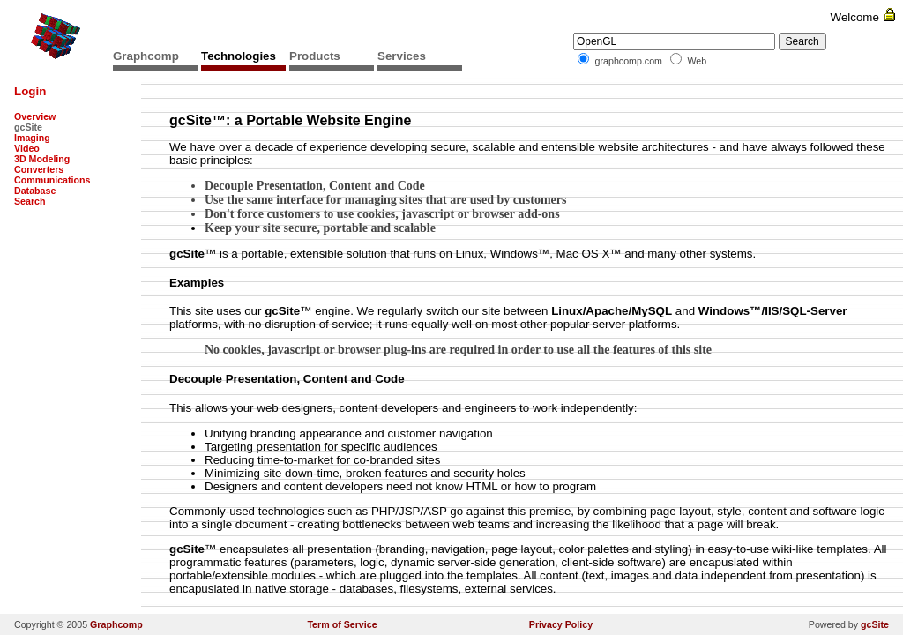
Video (27, 148)
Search (30, 201)
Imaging (32, 137)
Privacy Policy (561, 624)
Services (401, 56)
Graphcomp (146, 56)
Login (30, 91)
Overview (35, 116)
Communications (52, 180)
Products (314, 56)
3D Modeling (42, 158)
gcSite (875, 624)
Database (35, 190)
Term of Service (342, 624)
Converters (38, 169)
